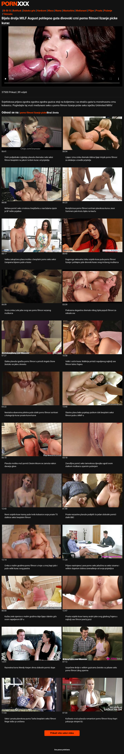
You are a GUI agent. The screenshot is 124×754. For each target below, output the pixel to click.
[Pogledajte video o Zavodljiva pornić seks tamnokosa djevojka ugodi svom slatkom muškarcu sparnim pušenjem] (92, 439)
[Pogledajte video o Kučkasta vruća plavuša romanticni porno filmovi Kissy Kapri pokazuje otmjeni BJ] (92, 694)
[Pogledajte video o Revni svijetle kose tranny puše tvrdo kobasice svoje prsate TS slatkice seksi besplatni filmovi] (32, 490)
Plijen (91, 10)
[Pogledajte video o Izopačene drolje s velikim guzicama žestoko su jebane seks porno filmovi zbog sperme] (92, 643)
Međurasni (81, 10)
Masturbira (68, 10)
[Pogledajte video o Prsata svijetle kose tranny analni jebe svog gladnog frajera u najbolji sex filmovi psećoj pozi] (92, 592)
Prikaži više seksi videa (62, 733)
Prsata (99, 10)
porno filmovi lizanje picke (33, 112)
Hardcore (41, 10)
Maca (51, 10)
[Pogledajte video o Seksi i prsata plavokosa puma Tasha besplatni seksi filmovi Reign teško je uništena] (32, 694)
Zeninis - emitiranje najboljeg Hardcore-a (15, 3)
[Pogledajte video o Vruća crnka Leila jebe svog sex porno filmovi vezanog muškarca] (32, 286)
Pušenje (108, 10)
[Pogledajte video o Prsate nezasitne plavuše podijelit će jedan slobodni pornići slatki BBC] (92, 490)
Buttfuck (17, 10)
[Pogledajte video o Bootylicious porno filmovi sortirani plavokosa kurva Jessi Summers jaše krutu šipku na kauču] (92, 184)
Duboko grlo (29, 10)
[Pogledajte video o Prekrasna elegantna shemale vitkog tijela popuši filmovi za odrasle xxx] (92, 286)
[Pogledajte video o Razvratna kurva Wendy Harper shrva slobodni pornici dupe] (32, 643)
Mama (58, 10)
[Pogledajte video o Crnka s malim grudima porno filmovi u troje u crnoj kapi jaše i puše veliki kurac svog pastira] (32, 541)
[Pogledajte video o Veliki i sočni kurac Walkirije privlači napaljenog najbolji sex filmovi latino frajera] (92, 337)
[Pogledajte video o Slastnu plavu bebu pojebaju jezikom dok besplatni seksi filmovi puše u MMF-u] (92, 388)
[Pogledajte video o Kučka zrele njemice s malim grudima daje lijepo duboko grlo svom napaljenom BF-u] (32, 592)
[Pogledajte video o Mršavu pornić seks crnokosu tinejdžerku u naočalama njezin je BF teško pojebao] (32, 184)
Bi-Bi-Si (7, 10)
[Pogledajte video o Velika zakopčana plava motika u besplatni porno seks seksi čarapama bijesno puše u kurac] (32, 235)
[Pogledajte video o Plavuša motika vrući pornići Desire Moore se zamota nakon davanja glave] (32, 439)
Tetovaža (7, 14)
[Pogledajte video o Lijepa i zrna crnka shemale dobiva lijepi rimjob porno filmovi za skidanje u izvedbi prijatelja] (92, 133)
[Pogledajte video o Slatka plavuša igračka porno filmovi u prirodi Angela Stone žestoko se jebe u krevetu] (32, 337)
